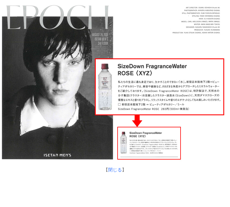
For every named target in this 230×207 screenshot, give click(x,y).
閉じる (115, 169)
